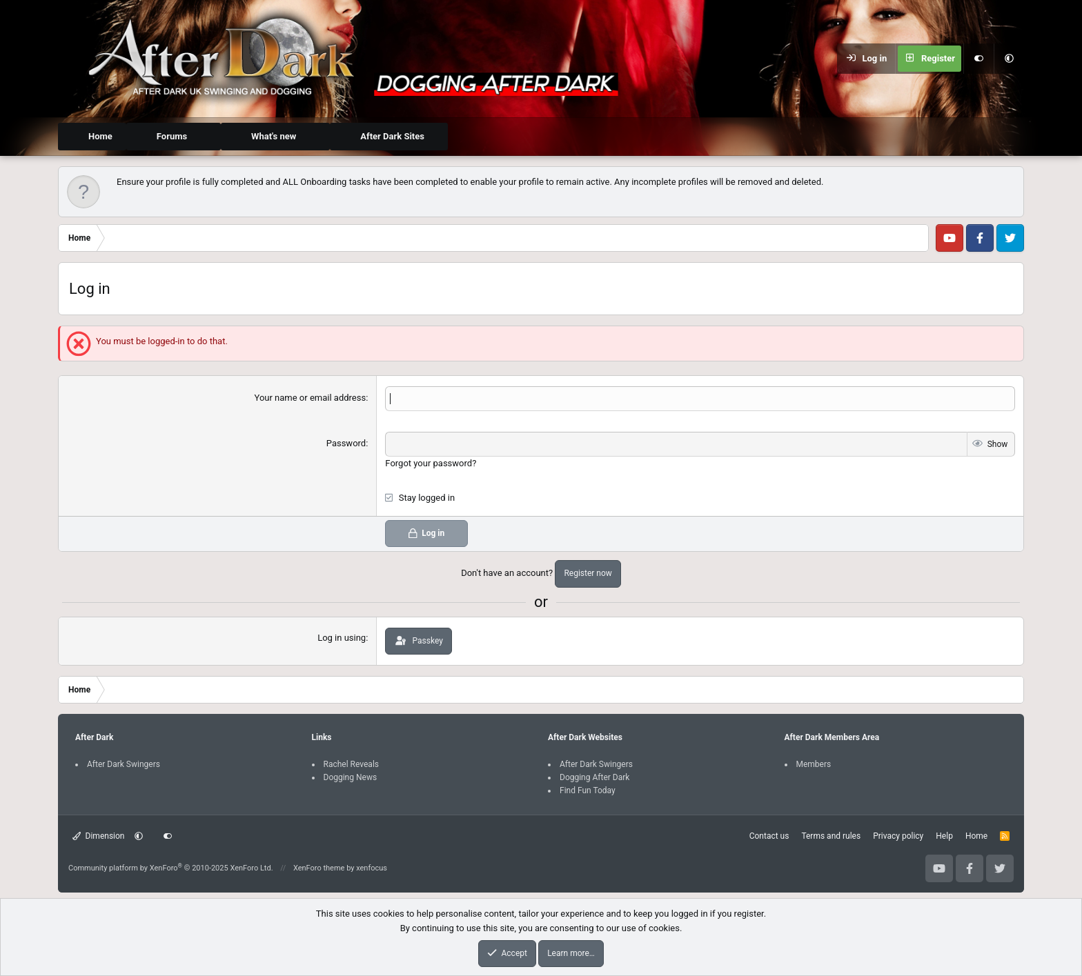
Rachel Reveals (352, 763)
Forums (172, 136)
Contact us (769, 835)
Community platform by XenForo (170, 866)
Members (814, 763)
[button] (1009, 58)
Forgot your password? (430, 462)
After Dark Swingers (123, 763)
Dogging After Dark (594, 776)
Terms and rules (830, 835)
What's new (273, 136)
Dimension (98, 835)
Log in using (341, 636)
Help (944, 835)
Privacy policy (898, 835)
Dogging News (350, 776)
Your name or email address (310, 397)
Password (346, 442)
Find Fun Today (588, 790)
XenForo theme (319, 866)
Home (100, 136)
